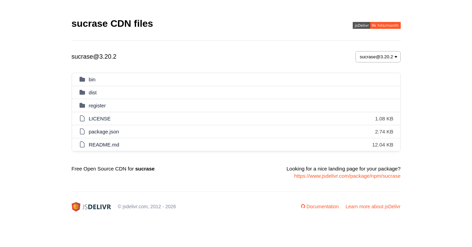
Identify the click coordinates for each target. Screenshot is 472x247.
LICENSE (100, 118)
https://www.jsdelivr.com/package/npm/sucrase (347, 176)
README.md (104, 145)
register (97, 105)
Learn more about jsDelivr (373, 206)
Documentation (320, 206)
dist (93, 92)
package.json (104, 131)
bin (92, 79)
